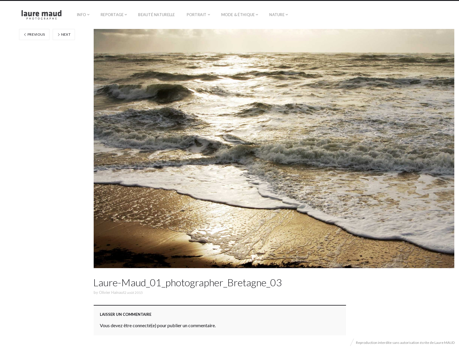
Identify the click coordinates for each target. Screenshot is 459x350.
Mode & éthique (238, 14)
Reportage (112, 14)
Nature (277, 14)
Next (64, 34)
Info (81, 14)
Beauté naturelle (156, 14)
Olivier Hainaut (111, 292)
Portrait (197, 14)
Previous (34, 34)
